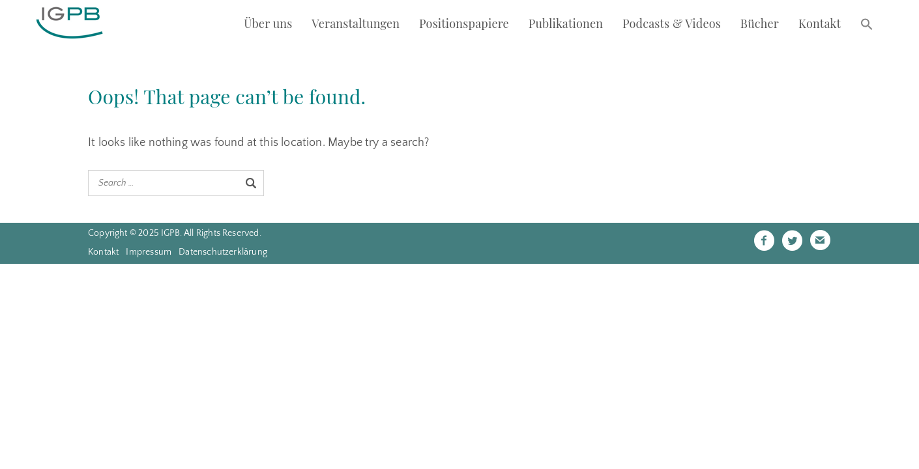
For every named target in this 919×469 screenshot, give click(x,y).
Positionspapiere (464, 23)
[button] (867, 25)
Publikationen (566, 23)
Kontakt (819, 23)
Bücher (759, 23)
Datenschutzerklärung (223, 252)
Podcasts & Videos (671, 23)
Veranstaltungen (356, 23)
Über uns (268, 23)
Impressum (148, 252)
